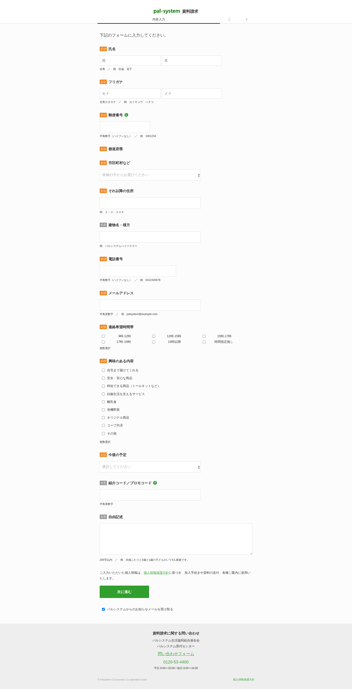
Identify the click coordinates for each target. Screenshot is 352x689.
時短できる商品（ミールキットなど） (134, 386)
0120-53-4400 (176, 662)
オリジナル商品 (118, 417)
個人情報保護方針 (156, 572)
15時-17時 (224, 336)
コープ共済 (115, 425)
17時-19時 (124, 341)
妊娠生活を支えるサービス (126, 394)
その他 (112, 433)
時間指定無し (223, 341)
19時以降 (174, 341)
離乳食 (112, 402)
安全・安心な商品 (119, 378)
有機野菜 (113, 409)
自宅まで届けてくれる (123, 370)
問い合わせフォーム (176, 654)
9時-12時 (124, 336)
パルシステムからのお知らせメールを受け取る (140, 609)
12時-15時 (174, 336)
